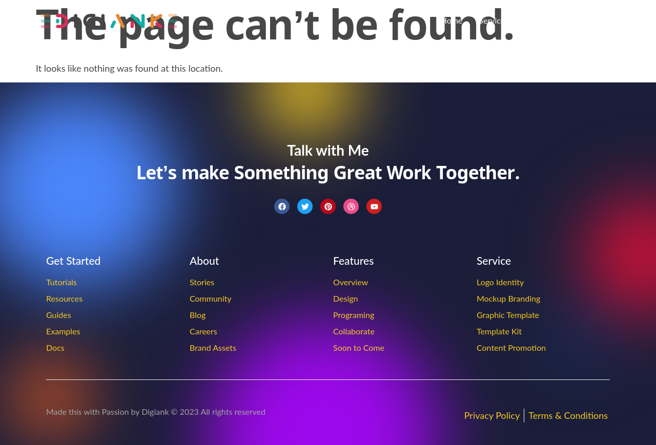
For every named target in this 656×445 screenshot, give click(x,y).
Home (452, 20)
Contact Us (595, 20)
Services (493, 20)
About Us (542, 20)
